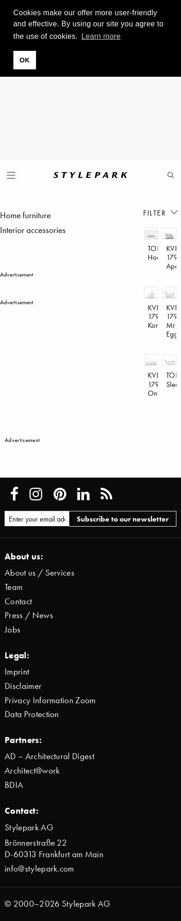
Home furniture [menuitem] (25, 215)
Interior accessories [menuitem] (33, 230)
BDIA (14, 785)
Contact (18, 601)
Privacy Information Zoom (50, 700)
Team (14, 587)
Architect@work (32, 770)
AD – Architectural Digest (49, 756)
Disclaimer (23, 686)
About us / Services (39, 572)
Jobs (12, 629)
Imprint (17, 671)
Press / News (29, 615)
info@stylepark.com (39, 868)
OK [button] (24, 60)
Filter (161, 212)
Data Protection (32, 714)
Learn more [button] (101, 36)
